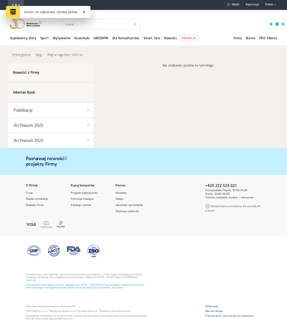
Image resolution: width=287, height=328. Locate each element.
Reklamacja (211, 306)
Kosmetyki (82, 38)
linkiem (106, 287)
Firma (238, 38)
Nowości (170, 38)
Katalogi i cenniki (81, 205)
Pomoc (269, 5)
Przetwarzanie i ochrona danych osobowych (229, 315)
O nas (29, 193)
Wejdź (235, 5)
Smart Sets (152, 38)
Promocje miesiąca (82, 199)
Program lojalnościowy (84, 193)
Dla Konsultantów (126, 38)
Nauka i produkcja (37, 199)
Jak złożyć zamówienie (129, 205)
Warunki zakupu (214, 311)
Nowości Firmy (35, 205)
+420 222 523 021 (221, 185)
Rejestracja (252, 5)
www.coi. (31, 280)
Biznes (250, 38)
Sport (44, 38)
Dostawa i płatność (127, 211)
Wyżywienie (61, 38)
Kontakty (121, 193)
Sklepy (119, 199)
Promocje (189, 38)
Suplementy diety (23, 38)
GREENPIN (101, 38)
